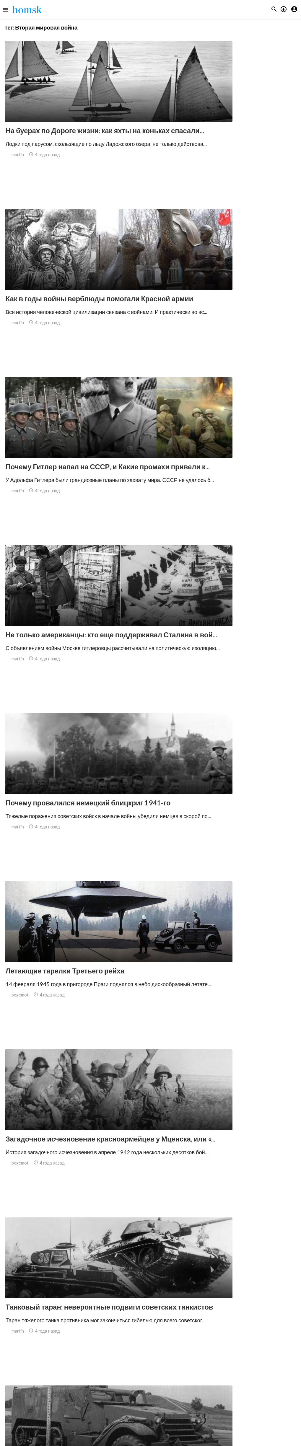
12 (176, 1395)
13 (189, 1395)
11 (163, 1395)
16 (228, 1395)
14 (202, 1395)
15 (215, 1395)
